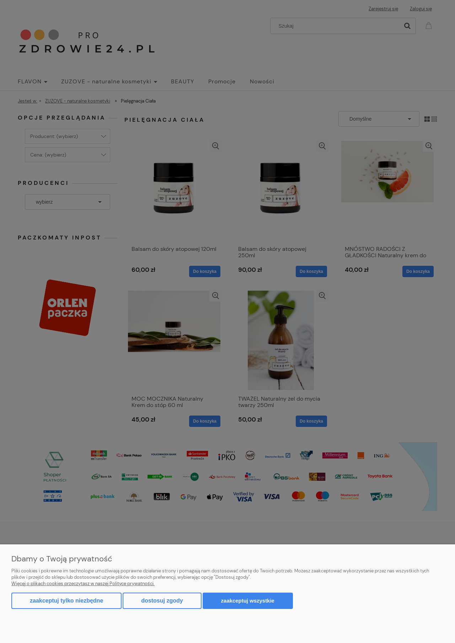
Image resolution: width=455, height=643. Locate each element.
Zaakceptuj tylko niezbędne (66, 601)
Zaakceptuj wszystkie (247, 601)
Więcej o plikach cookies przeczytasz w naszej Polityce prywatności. (83, 584)
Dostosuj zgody (162, 601)
